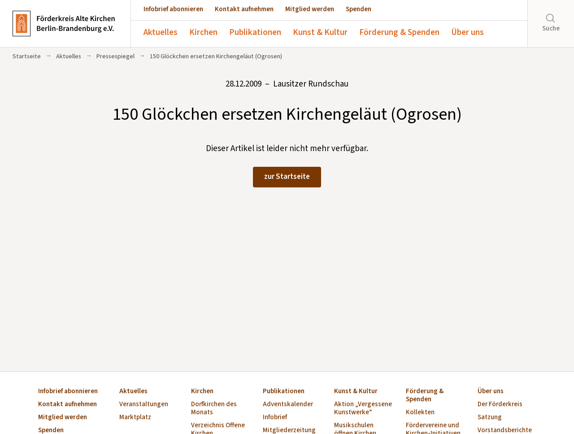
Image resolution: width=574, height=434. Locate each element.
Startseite (27, 56)
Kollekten (420, 412)
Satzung (490, 417)
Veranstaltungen (143, 404)
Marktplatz (135, 417)
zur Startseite (287, 176)
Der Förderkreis (500, 404)
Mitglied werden (309, 9)
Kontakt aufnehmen (244, 9)
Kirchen (203, 32)
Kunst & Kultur (320, 32)
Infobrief (275, 417)
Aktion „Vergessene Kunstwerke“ (363, 408)
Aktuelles (161, 32)
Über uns (467, 32)
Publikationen (255, 32)
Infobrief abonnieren (173, 9)
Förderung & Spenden (399, 32)
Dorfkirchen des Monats (214, 408)
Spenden (358, 9)
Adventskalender (288, 404)
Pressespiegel (115, 56)
